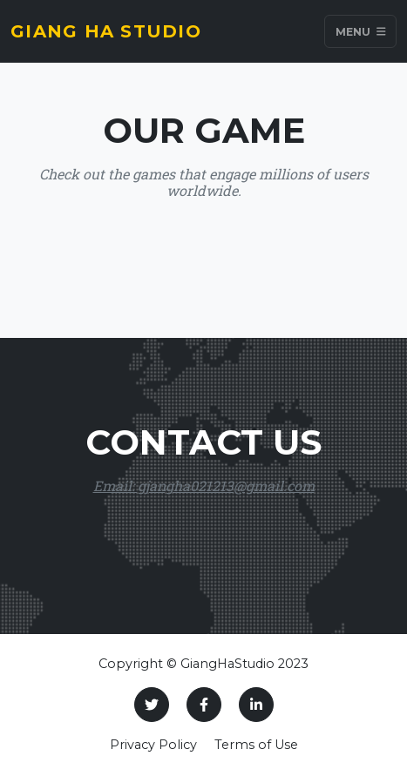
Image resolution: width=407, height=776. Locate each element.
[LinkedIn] (256, 704)
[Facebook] (204, 704)
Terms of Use (256, 744)
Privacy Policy (153, 744)
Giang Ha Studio (105, 31)
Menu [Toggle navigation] (361, 30)
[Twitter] (151, 704)
